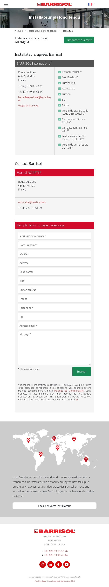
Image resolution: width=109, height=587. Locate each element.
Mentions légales (40, 581)
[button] (91, 4)
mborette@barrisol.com (32, 202)
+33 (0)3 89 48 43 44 (56, 555)
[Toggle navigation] (6, 4)
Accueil (19, 30)
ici (77, 399)
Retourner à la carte (79, 40)
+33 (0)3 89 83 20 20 (56, 551)
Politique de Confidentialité (69, 390)
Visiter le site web (28, 106)
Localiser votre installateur (54, 506)
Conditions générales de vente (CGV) (61, 581)
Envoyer (82, 371)
